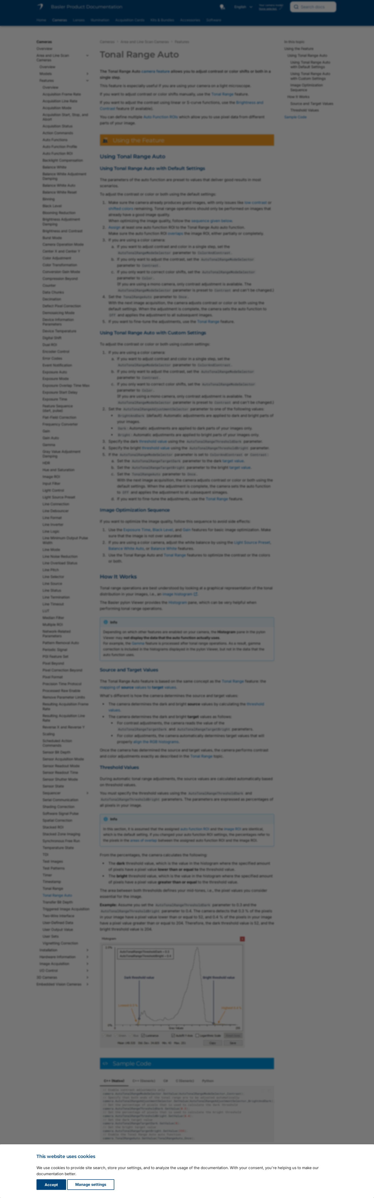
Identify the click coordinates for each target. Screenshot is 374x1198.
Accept (51, 1184)
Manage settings (90, 1184)
